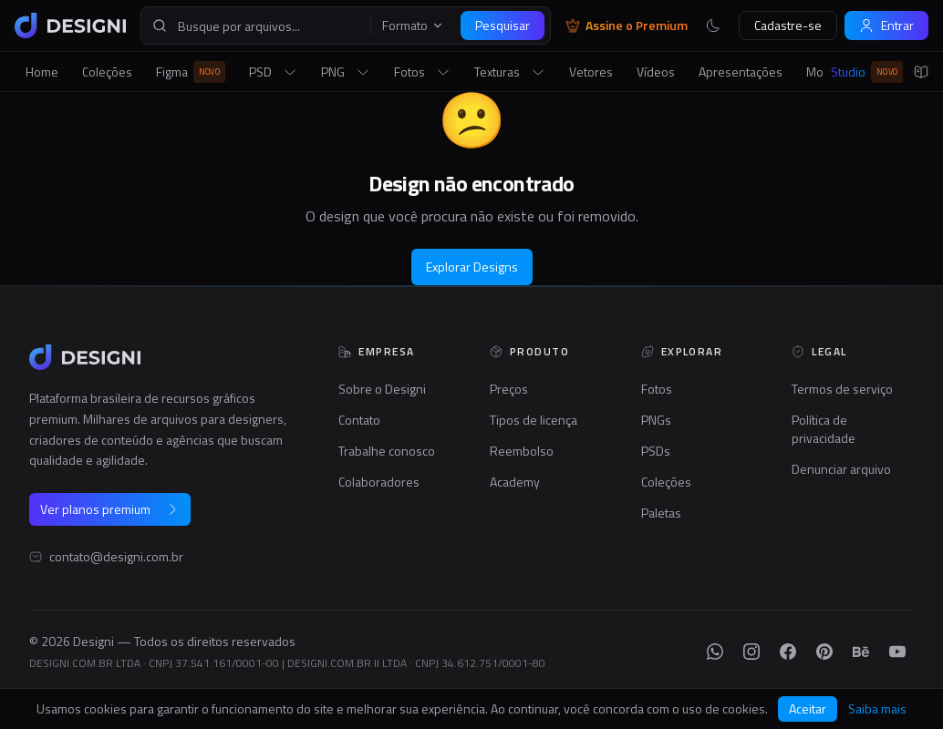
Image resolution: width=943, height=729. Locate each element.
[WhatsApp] (715, 651)
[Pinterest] (824, 651)
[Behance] (861, 651)
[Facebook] (788, 651)
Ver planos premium (110, 509)
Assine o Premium (626, 25)
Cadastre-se (788, 25)
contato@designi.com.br (116, 557)
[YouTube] (897, 651)
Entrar (886, 25)
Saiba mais (877, 709)
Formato (413, 25)
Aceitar (807, 708)
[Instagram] (751, 651)
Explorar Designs (472, 266)
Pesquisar (502, 25)
